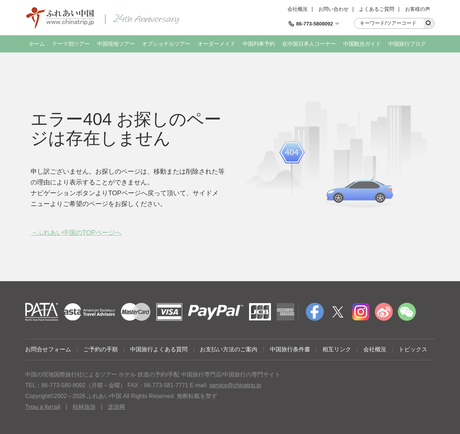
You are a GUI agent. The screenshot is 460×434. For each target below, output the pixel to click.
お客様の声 (417, 9)
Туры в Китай (42, 407)
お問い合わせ (333, 9)
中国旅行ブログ (407, 44)
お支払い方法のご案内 (228, 349)
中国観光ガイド (362, 44)
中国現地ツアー (116, 44)
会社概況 (298, 9)
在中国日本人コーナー (309, 44)
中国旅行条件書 (290, 349)
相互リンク (336, 349)
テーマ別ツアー (71, 44)
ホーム (37, 44)
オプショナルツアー (166, 44)
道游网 (116, 407)
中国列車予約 (259, 44)
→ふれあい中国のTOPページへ (76, 232)
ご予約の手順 (100, 349)
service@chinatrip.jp (235, 385)
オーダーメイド (216, 44)
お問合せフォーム (48, 349)
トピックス (413, 349)
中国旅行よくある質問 (159, 349)
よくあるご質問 (376, 9)
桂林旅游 (84, 407)
